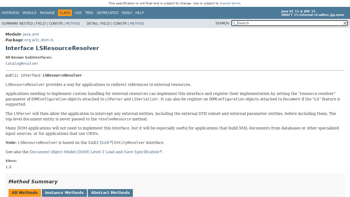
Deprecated (107, 13)
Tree (89, 13)
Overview (10, 13)
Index (127, 13)
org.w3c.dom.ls (39, 40)
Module (29, 13)
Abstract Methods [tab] (110, 192)
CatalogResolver (21, 63)
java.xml (31, 34)
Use (78, 13)
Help (139, 13)
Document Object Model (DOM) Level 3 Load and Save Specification (94, 152)
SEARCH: (222, 23)
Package (47, 13)
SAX (105, 142)
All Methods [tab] (25, 192)
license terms (230, 3)
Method (73, 23)
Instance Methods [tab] (64, 192)
